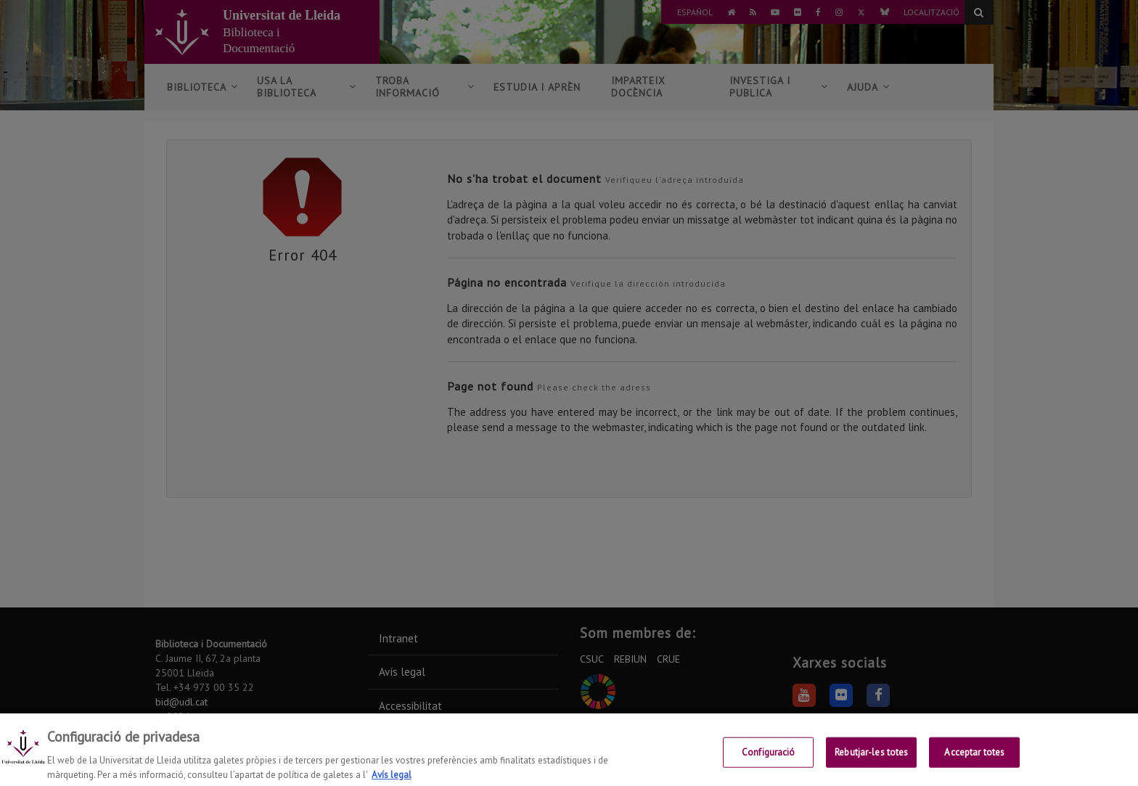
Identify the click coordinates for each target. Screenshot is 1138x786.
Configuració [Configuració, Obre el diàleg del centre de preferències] (768, 762)
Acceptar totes (974, 762)
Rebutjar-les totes (871, 762)
